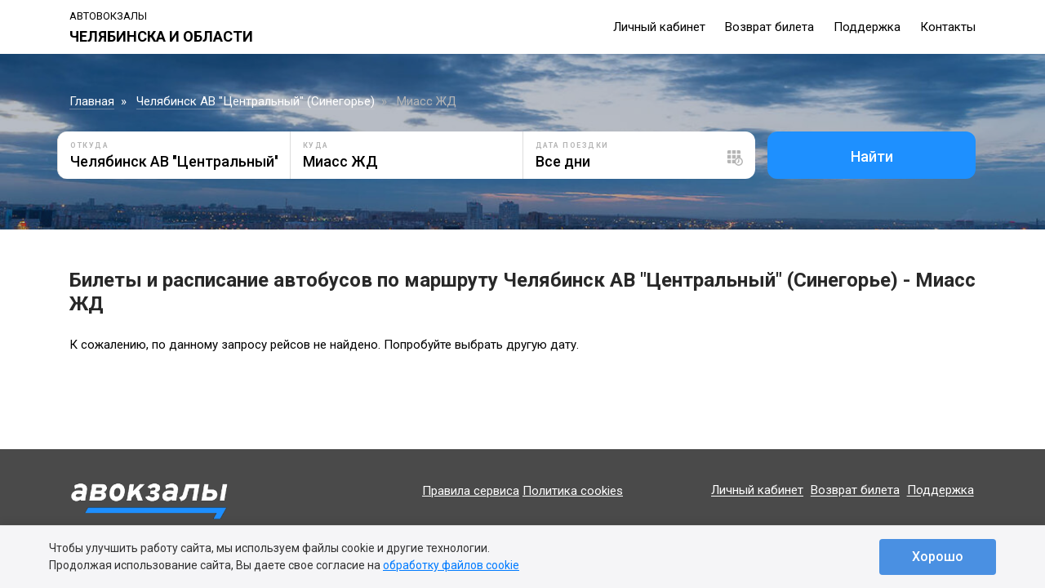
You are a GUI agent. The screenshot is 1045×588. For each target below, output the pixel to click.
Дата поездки (572, 145)
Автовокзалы (108, 16)
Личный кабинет (659, 27)
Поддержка (867, 27)
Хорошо (937, 556)
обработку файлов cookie (451, 565)
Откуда (89, 145)
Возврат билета (769, 27)
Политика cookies (572, 490)
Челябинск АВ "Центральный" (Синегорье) (255, 101)
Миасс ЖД (426, 101)
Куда (316, 145)
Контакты (948, 27)
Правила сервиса (470, 490)
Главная (91, 101)
